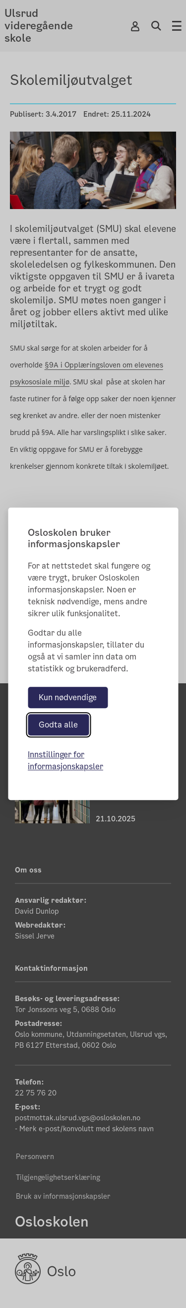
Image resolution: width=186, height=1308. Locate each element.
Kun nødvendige (68, 697)
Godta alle (58, 725)
